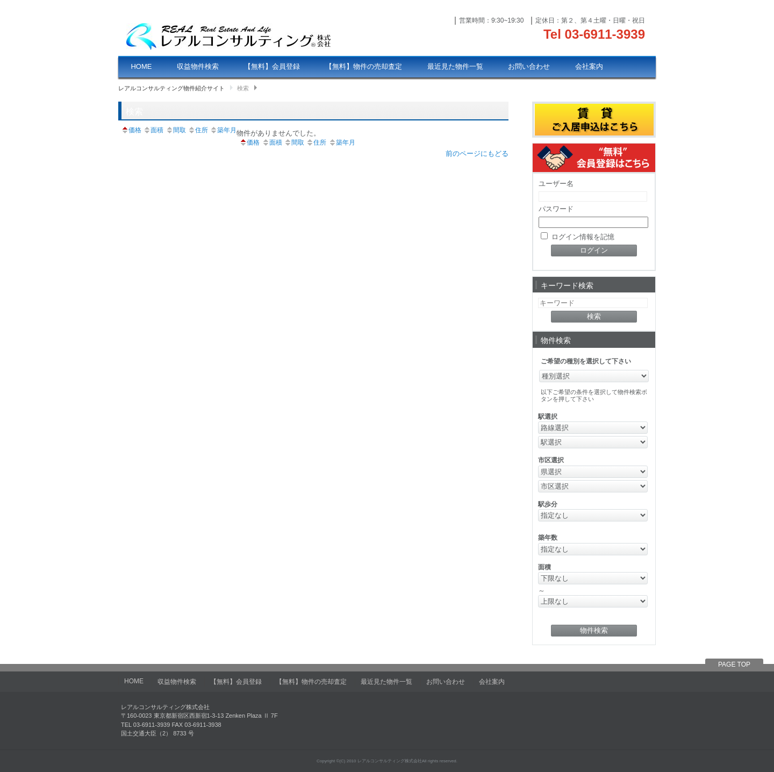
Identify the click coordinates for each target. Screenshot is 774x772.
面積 (153, 130)
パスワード (556, 209)
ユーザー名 (556, 184)
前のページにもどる (477, 153)
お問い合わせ (529, 66)
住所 (198, 130)
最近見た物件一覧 (455, 66)
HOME (141, 66)
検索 (243, 88)
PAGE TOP (734, 664)
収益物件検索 (198, 66)
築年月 (223, 130)
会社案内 (589, 66)
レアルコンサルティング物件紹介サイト (171, 88)
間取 (176, 130)
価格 (131, 130)
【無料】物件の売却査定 (363, 66)
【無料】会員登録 (272, 66)
